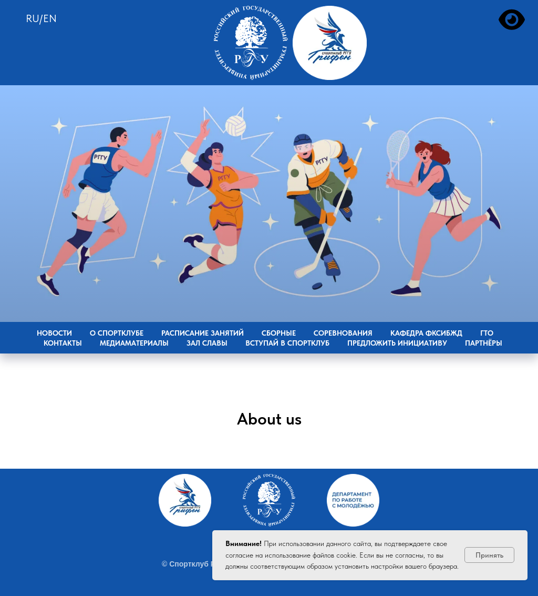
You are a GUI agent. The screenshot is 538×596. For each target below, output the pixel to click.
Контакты (63, 343)
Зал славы (207, 343)
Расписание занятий (202, 333)
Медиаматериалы (134, 343)
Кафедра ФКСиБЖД (426, 333)
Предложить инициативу (397, 343)
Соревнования (343, 333)
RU (32, 18)
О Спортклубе (116, 333)
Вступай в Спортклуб (287, 343)
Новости (54, 333)
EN (50, 18)
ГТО (486, 333)
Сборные (279, 333)
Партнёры (483, 343)
